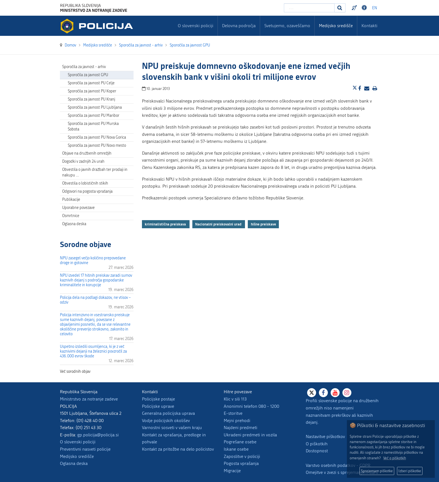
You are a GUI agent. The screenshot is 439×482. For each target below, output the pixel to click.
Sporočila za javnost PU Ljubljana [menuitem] (95, 107)
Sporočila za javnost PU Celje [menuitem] (91, 83)
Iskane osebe (236, 449)
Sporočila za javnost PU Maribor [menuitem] (93, 115)
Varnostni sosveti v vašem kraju (172, 427)
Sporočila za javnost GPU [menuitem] (88, 75)
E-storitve (233, 413)
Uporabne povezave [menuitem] (78, 207)
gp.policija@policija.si (98, 434)
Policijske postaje (158, 399)
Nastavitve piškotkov (325, 436)
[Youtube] (335, 392)
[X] (311, 392)
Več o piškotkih (394, 458)
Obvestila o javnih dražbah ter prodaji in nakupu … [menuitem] (94, 172)
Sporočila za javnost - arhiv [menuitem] (84, 66)
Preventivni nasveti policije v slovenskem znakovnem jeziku (355, 7)
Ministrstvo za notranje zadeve (89, 399)
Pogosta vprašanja (241, 463)
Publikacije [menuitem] (71, 199)
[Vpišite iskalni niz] (309, 7)
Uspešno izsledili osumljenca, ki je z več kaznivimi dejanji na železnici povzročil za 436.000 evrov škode (93, 351)
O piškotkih (317, 443)
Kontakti (369, 25)
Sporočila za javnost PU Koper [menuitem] (92, 91)
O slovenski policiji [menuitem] (195, 25)
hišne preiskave (263, 224)
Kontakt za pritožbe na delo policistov (178, 449)
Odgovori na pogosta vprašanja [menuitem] (87, 191)
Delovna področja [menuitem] (239, 25)
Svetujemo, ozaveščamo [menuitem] (287, 25)
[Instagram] (346, 392)
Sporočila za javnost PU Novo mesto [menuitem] (97, 145)
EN (374, 8)
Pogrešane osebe (240, 441)
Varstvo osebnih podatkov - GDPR (338, 465)
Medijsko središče (77, 456)
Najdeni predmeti (240, 427)
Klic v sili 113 (235, 399)
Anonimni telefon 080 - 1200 (251, 406)
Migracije (232, 470)
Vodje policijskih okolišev (166, 420)
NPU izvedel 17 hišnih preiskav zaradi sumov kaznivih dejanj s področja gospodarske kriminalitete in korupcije (96, 280)
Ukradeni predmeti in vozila (250, 434)
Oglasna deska (74, 224)
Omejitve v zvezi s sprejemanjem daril (342, 472)
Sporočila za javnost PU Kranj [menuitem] (91, 99)
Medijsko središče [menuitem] (336, 25)
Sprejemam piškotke (377, 471)
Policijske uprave (158, 406)
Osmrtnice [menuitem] (70, 215)
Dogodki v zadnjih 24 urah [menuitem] (83, 161)
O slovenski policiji (77, 441)
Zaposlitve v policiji (242, 456)
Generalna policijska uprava (168, 413)
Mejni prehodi (237, 420)
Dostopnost (317, 450)
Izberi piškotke (409, 471)
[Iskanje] (339, 7)
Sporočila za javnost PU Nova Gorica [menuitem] (97, 137)
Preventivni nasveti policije (85, 449)
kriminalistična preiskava (166, 224)
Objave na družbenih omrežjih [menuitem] (86, 153)
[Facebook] (323, 392)
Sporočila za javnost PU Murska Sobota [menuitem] (93, 126)
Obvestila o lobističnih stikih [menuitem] (85, 183)
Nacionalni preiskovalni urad (218, 224)
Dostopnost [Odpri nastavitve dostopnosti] (365, 7)
